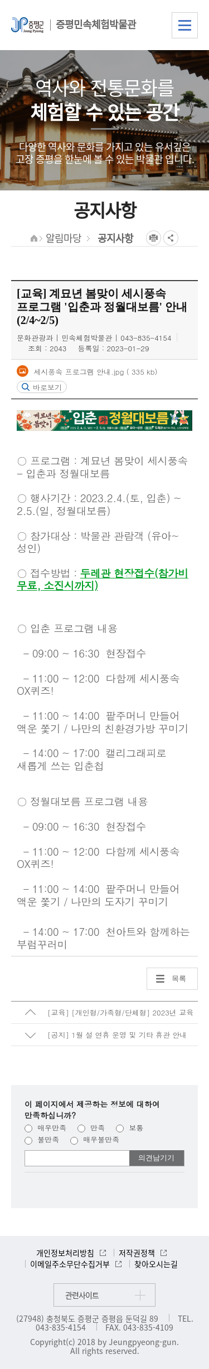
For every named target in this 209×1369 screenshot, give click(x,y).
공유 (170, 238)
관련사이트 (82, 1295)
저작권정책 (137, 1252)
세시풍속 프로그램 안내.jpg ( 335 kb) (94, 371)
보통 (129, 1127)
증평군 (27, 25)
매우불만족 (94, 1139)
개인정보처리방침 (65, 1252)
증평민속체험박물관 (96, 24)
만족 (91, 1127)
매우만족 (45, 1127)
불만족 (42, 1139)
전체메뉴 (185, 25)
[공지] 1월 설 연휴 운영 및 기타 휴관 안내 (117, 1034)
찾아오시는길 (156, 1263)
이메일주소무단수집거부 (70, 1263)
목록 (179, 978)
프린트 (153, 238)
